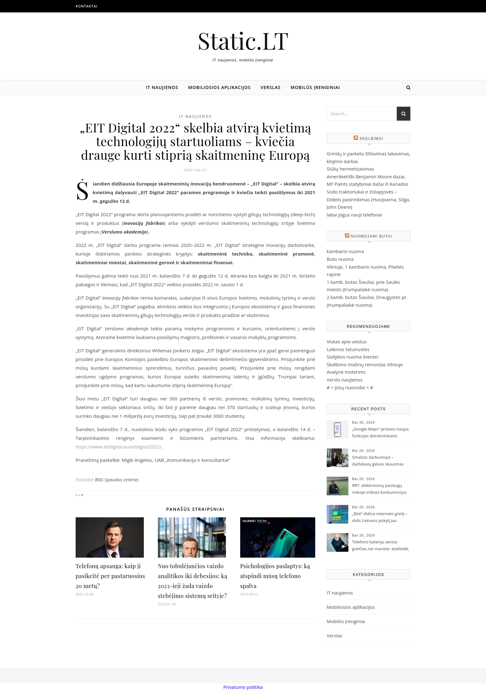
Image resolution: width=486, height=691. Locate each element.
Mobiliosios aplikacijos (219, 87)
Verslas (271, 87)
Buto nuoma (340, 259)
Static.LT (243, 40)
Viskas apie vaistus (347, 341)
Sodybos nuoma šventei (352, 357)
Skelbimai (371, 138)
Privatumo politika (243, 687)
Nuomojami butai (371, 236)
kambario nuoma (345, 251)
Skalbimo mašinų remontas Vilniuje (365, 364)
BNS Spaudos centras (117, 480)
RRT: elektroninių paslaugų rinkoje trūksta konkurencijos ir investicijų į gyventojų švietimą (379, 489)
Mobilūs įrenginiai (315, 87)
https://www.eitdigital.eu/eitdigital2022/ (118, 447)
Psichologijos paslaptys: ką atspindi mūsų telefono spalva (275, 576)
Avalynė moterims (346, 372)
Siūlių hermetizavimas (350, 169)
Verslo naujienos (344, 380)
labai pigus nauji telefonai (354, 215)
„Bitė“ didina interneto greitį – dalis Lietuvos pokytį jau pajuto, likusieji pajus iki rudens (379, 517)
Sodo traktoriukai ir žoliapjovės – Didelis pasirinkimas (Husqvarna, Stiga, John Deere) (368, 199)
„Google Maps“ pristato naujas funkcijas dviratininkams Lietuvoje (380, 433)
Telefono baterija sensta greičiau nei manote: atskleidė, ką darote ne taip (380, 546)
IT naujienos (162, 87)
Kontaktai (87, 6)
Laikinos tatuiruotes (348, 349)
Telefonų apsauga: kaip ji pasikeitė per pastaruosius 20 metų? (110, 576)
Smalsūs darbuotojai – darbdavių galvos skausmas (378, 460)
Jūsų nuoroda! (350, 387)
